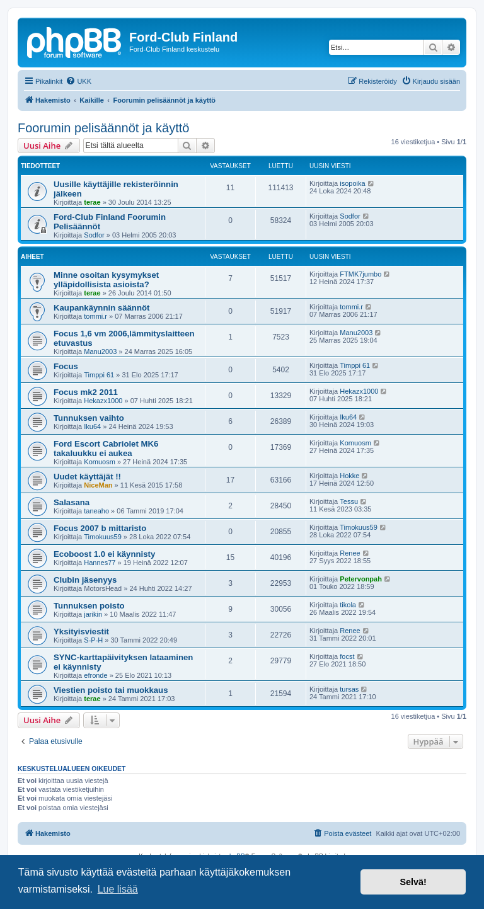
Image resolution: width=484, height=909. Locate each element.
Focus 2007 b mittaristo (100, 528)
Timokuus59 (103, 536)
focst (347, 656)
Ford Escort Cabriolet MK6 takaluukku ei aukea (106, 448)
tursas (349, 689)
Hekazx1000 (103, 400)
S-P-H (93, 640)
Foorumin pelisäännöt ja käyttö (103, 128)
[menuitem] (78, 81)
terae (92, 202)
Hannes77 (99, 562)
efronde (95, 675)
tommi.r (95, 316)
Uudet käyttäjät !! (87, 476)
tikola (348, 605)
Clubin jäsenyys (85, 580)
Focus (66, 366)
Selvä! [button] (413, 882)
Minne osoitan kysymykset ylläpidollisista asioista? (106, 279)
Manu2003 (100, 351)
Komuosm (99, 462)
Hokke (349, 475)
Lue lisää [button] (118, 889)
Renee (350, 553)
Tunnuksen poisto (89, 605)
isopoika (352, 183)
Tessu (349, 501)
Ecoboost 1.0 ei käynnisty (104, 554)
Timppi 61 (99, 375)
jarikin (93, 614)
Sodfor (94, 235)
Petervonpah (361, 579)
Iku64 (92, 426)
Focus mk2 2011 (86, 392)
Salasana (71, 502)
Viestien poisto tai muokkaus (111, 690)
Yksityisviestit (81, 631)
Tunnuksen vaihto (89, 418)
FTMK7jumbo (360, 274)
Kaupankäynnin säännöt (101, 307)
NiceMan (98, 485)
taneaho (96, 511)
